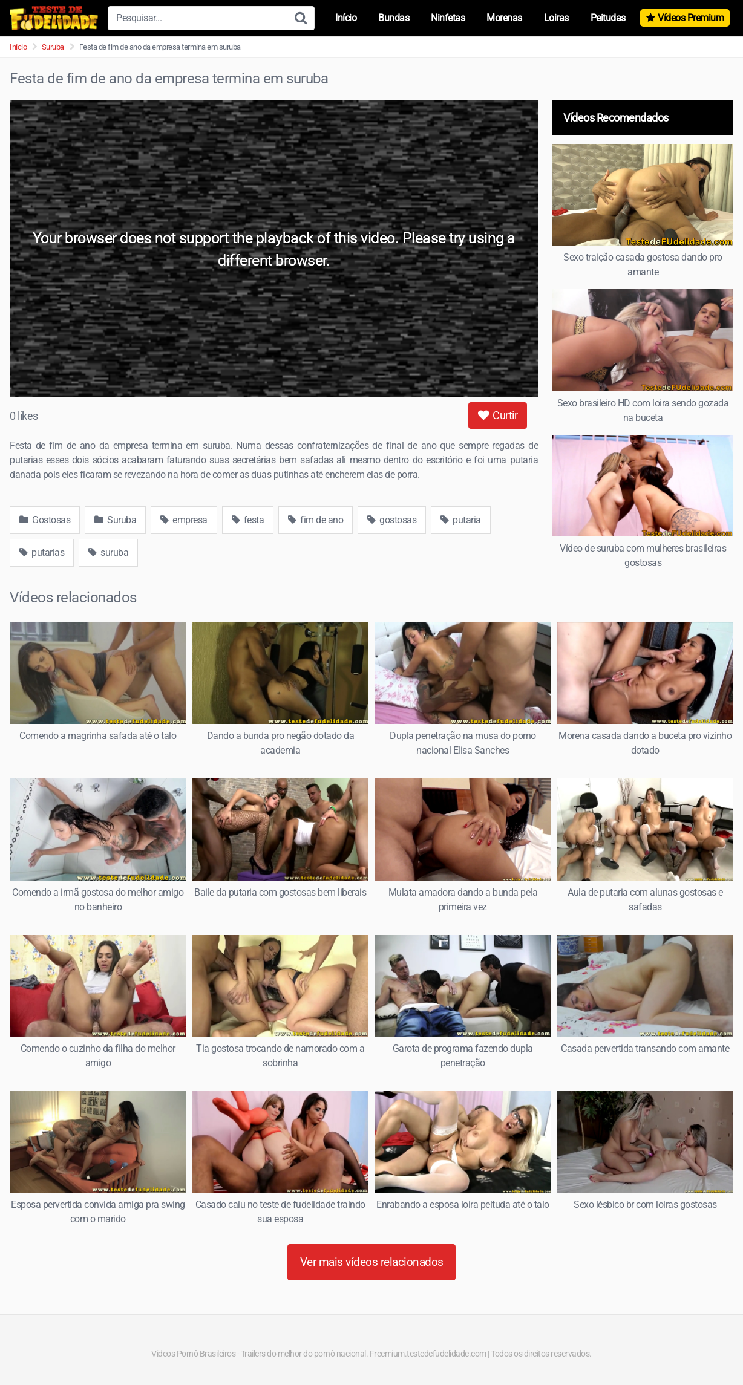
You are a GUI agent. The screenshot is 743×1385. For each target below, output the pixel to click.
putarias (41, 552)
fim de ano (315, 520)
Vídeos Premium (691, 18)
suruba (108, 552)
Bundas (393, 18)
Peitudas (608, 18)
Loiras (556, 18)
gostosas (391, 520)
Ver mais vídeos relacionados (372, 1262)
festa (248, 520)
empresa (184, 520)
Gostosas (44, 520)
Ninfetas (448, 18)
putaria (460, 520)
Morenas (504, 18)
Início (345, 18)
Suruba (53, 46)
